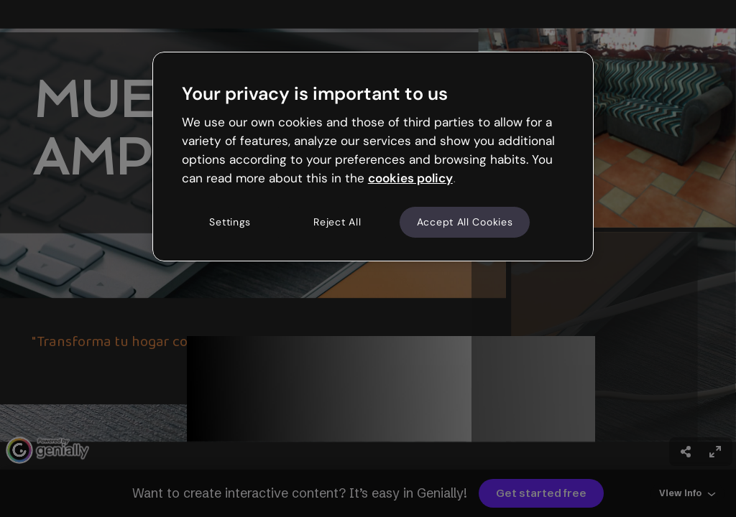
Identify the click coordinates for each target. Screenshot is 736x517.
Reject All (337, 221)
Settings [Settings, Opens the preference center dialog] (230, 221)
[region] (373, 156)
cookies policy (410, 178)
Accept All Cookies (465, 221)
